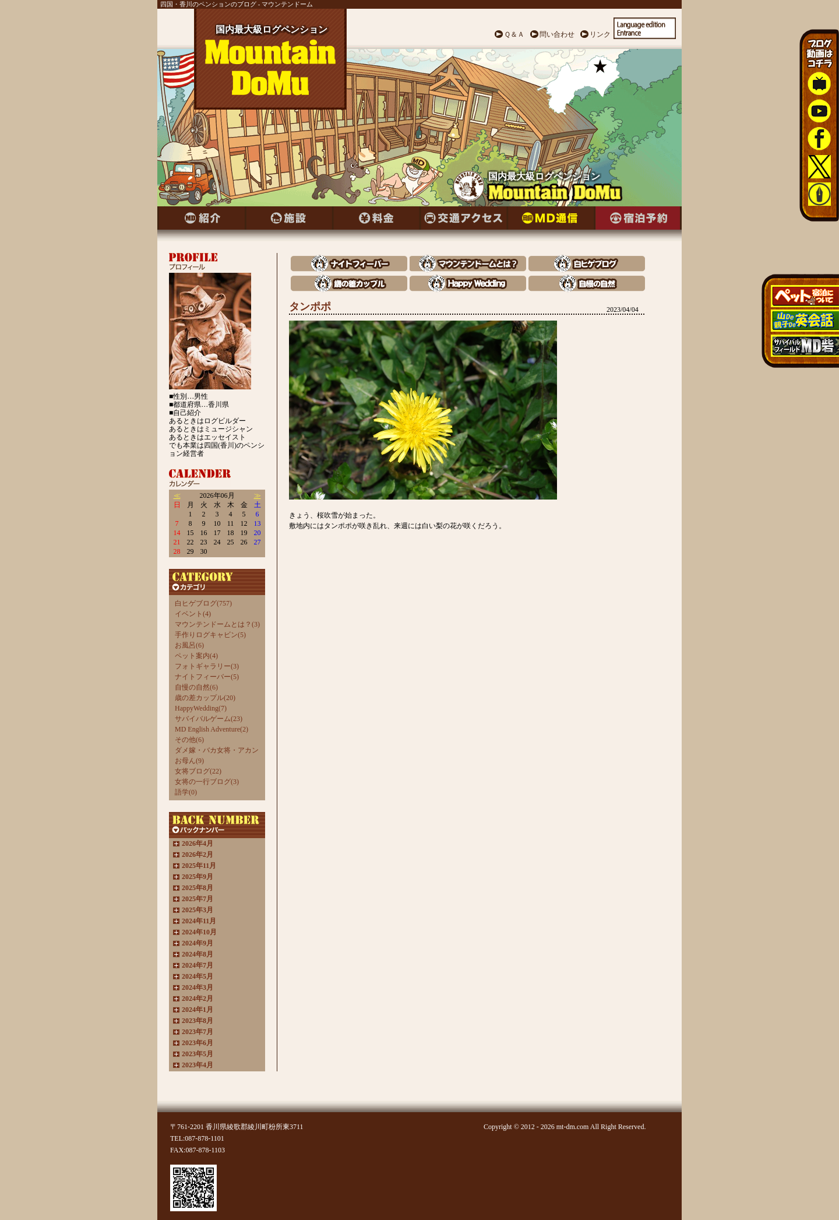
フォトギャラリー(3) (207, 666)
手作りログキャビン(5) (210, 635)
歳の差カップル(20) (205, 698)
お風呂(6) (189, 645)
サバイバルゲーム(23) (208, 719)
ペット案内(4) (196, 656)
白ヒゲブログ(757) (203, 603)
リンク (600, 34)
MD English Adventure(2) (211, 729)
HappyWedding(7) (201, 708)
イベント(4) (193, 614)
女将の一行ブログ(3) (207, 782)
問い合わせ (557, 34)
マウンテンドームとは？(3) (217, 624)
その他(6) (189, 740)
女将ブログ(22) (198, 771)
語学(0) (186, 792)
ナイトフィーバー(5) (207, 677)
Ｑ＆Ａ (514, 34)
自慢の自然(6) (196, 687)
